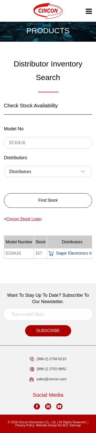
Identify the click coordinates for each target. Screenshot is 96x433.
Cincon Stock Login (23, 219)
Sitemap (75, 425)
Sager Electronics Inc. (72, 253)
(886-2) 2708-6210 (48, 359)
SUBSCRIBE (48, 330)
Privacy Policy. (25, 425)
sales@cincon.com (48, 379)
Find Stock (48, 200)
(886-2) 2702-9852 (48, 369)
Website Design (46, 425)
